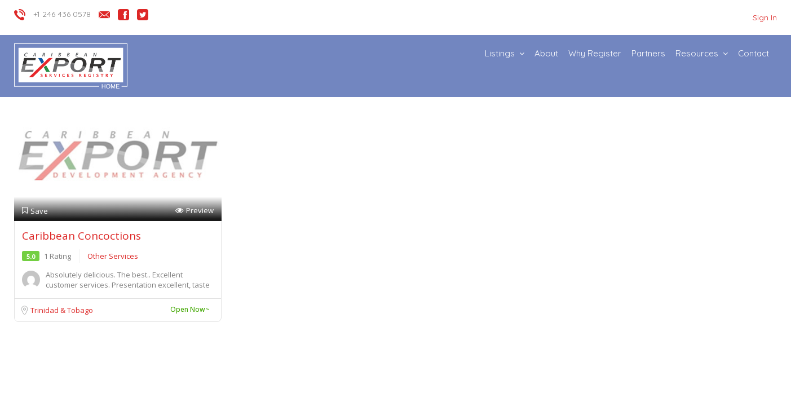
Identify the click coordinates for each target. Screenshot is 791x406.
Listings (500, 53)
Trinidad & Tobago (61, 310)
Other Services (112, 256)
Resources (696, 53)
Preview (194, 211)
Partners (648, 53)
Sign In (765, 17)
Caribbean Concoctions (81, 235)
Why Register (594, 53)
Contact (753, 53)
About (546, 53)
